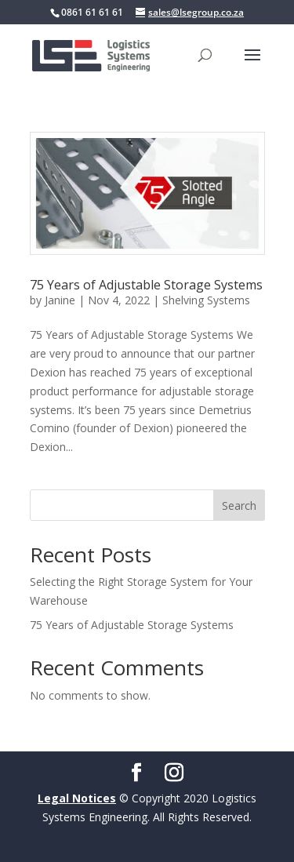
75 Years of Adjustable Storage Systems (146, 284)
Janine (60, 300)
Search (239, 505)
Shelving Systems (206, 300)
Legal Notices (77, 798)
